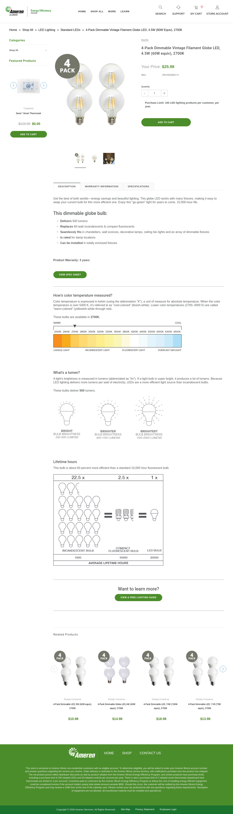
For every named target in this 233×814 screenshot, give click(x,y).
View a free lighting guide (138, 597)
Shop (126, 753)
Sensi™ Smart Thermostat (28, 113)
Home (108, 753)
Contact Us (151, 753)
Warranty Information (101, 186)
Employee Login (168, 809)
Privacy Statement (145, 809)
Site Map (125, 809)
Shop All (97, 11)
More (112, 11)
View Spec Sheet (71, 274)
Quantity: (145, 86)
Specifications (138, 186)
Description (67, 186)
